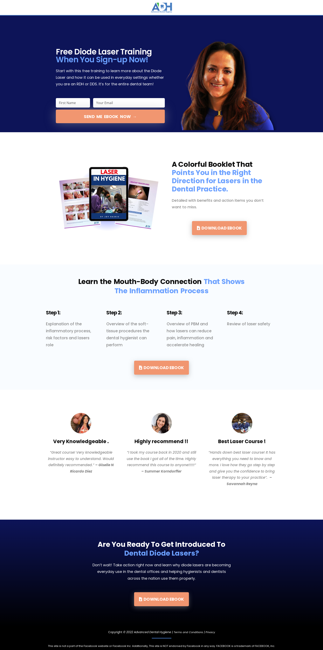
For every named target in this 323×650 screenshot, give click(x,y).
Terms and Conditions (188, 632)
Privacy (211, 632)
